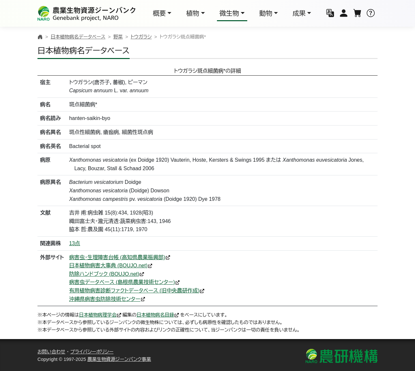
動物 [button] (265, 13)
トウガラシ (141, 36)
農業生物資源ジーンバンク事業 (119, 359)
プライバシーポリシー (92, 351)
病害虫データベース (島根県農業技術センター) (122, 282)
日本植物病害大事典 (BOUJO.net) (108, 265)
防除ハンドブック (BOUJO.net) (104, 274)
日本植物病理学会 (98, 315)
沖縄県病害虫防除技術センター (104, 299)
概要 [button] (159, 13)
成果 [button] (299, 13)
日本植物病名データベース (77, 36)
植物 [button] (192, 13)
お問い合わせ (51, 351)
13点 (74, 243)
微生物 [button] (229, 13)
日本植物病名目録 (155, 315)
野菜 (118, 36)
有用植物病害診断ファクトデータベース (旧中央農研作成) (134, 290)
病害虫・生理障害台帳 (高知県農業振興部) (117, 257)
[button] (330, 14)
